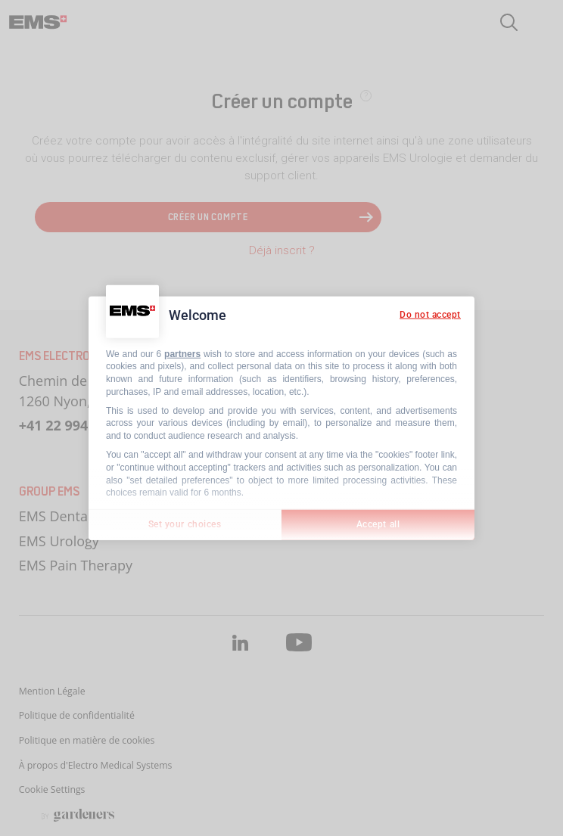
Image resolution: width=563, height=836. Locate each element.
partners (182, 353)
